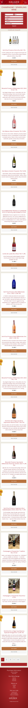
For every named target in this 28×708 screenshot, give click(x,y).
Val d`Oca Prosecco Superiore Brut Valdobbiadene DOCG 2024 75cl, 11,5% (14, 509)
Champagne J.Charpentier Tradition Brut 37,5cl (14, 552)
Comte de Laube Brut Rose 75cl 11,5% (14, 254)
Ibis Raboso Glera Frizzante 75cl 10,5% (14, 131)
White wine (14, 679)
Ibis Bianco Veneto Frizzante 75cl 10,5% (14, 171)
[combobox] (14, 17)
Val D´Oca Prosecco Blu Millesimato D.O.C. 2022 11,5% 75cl (14, 292)
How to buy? (14, 673)
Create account (14, 692)
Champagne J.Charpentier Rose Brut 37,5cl (14, 596)
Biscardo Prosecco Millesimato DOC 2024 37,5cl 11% (14, 89)
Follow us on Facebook (14, 694)
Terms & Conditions (14, 672)
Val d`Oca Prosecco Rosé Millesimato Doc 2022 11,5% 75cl (14, 337)
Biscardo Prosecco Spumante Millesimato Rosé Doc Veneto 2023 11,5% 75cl (14, 463)
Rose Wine (14, 680)
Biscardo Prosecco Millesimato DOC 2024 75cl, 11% (14, 378)
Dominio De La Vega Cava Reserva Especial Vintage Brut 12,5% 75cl (14, 631)
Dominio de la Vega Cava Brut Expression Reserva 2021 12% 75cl (14, 421)
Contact (14, 687)
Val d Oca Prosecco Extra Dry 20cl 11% (14, 50)
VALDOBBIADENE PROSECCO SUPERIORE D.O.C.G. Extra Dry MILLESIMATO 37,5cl (14, 211)
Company (14, 685)
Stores (14, 686)
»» (18, 660)
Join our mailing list (14, 693)
